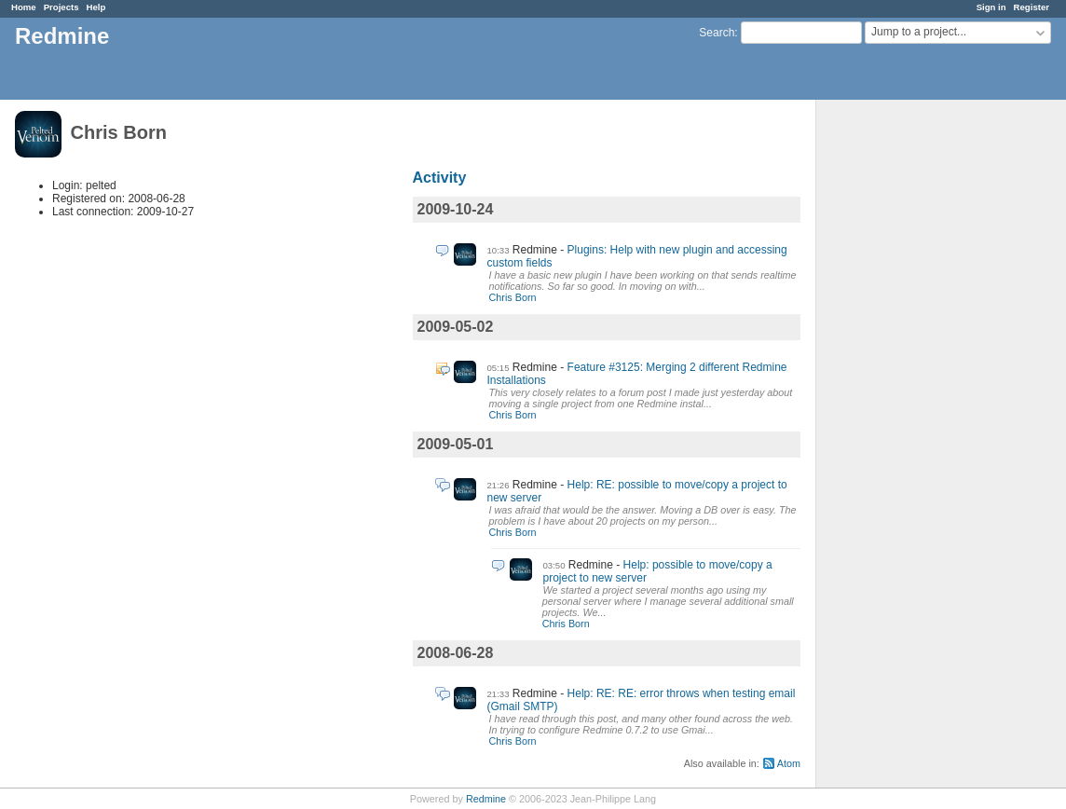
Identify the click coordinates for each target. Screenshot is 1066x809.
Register (1031, 7)
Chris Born (513, 297)
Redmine (486, 798)
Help (96, 7)
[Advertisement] (909, 392)
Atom (788, 763)
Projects (61, 7)
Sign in (991, 7)
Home (23, 7)
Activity (440, 177)
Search (716, 32)
